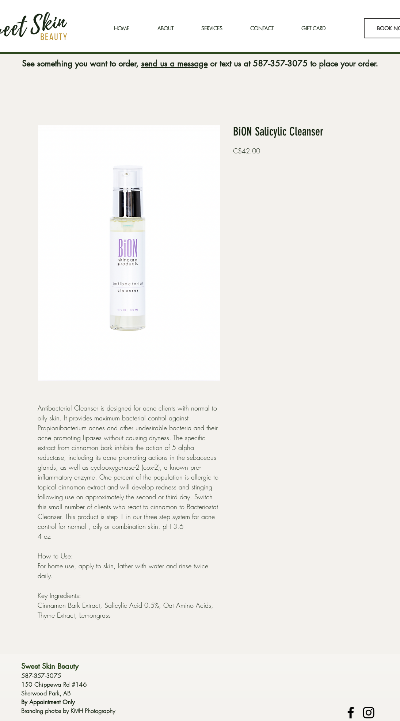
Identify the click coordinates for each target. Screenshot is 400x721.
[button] (211, 28)
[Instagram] (368, 712)
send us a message (174, 63)
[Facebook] (350, 712)
